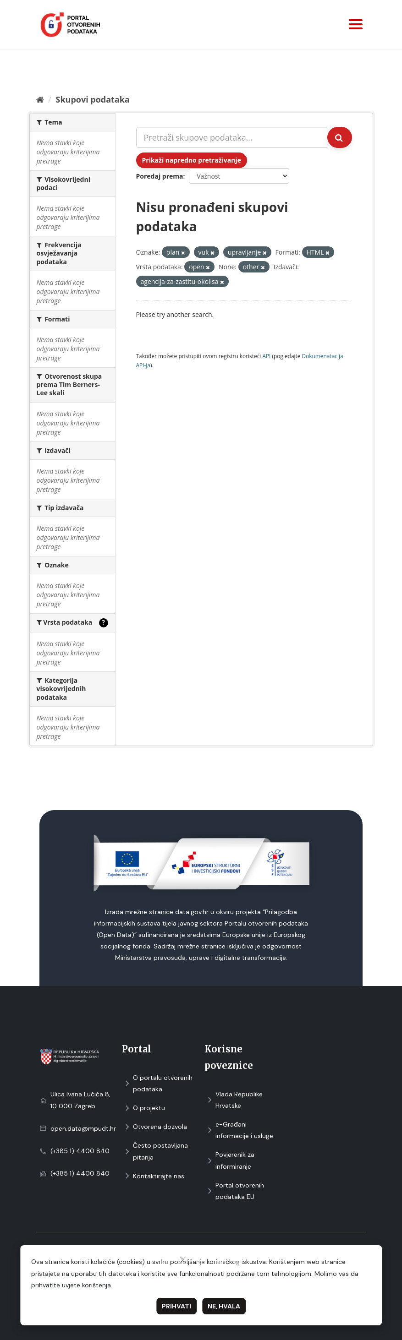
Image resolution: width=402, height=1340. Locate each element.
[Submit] (339, 137)
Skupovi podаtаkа (92, 99)
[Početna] (40, 99)
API (266, 356)
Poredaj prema (159, 176)
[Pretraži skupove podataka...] (231, 137)
